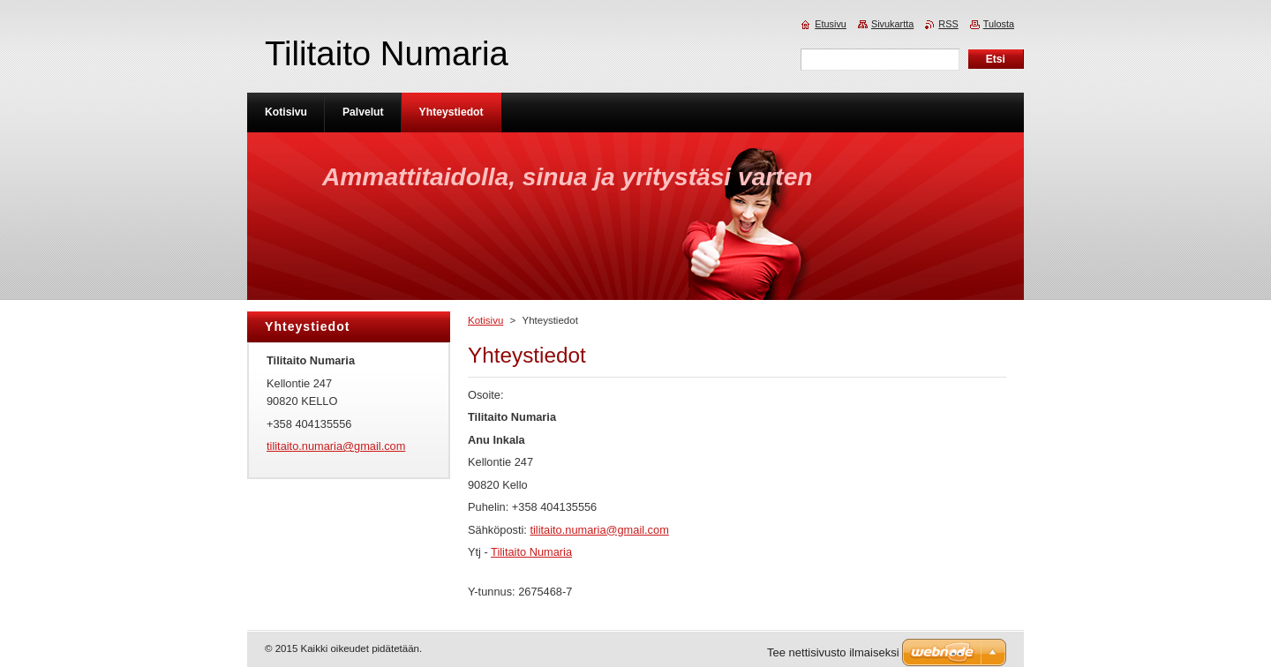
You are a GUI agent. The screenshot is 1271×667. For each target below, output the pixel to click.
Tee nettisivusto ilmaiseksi (833, 652)
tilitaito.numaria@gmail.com (599, 529)
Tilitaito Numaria (531, 551)
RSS (948, 24)
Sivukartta (892, 24)
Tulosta (998, 24)
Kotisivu (485, 320)
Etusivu (830, 24)
